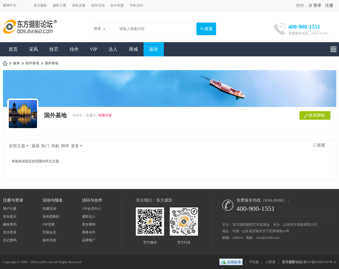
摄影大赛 (59, 5)
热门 (45, 146)
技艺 (53, 49)
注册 (329, 5)
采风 (33, 49)
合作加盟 (117, 5)
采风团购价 (50, 216)
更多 (75, 146)
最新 (36, 146)
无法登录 (9, 232)
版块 (153, 49)
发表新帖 (317, 115)
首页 (13, 49)
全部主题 (17, 146)
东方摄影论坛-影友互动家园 (5, 63)
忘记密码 (9, 240)
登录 (317, 5)
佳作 (74, 49)
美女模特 (89, 224)
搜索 (97, 29)
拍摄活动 (49, 208)
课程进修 (78, 5)
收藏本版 (105, 115)
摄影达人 (89, 216)
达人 (113, 49)
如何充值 (49, 240)
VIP (93, 49)
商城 (133, 49)
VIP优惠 (48, 224)
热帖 (55, 146)
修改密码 (9, 224)
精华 (65, 146)
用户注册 (9, 208)
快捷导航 (333, 49)
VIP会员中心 (91, 208)
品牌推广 (89, 240)
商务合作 (89, 232)
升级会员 (49, 232)
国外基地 (51, 63)
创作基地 (32, 63)
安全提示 (9, 216)
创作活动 (98, 5)
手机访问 (136, 5)
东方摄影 (40, 5)
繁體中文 (9, 5)
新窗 (321, 145)
